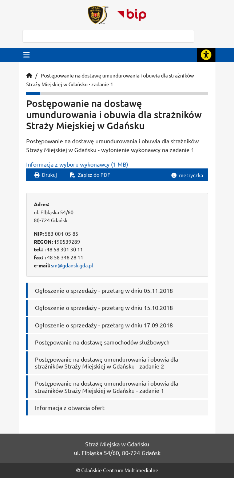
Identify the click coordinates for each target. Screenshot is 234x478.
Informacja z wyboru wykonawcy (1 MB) (77, 164)
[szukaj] (108, 36)
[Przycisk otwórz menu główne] (26, 54)
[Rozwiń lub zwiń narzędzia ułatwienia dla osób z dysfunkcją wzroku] (206, 55)
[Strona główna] (29, 75)
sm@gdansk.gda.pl (72, 265)
